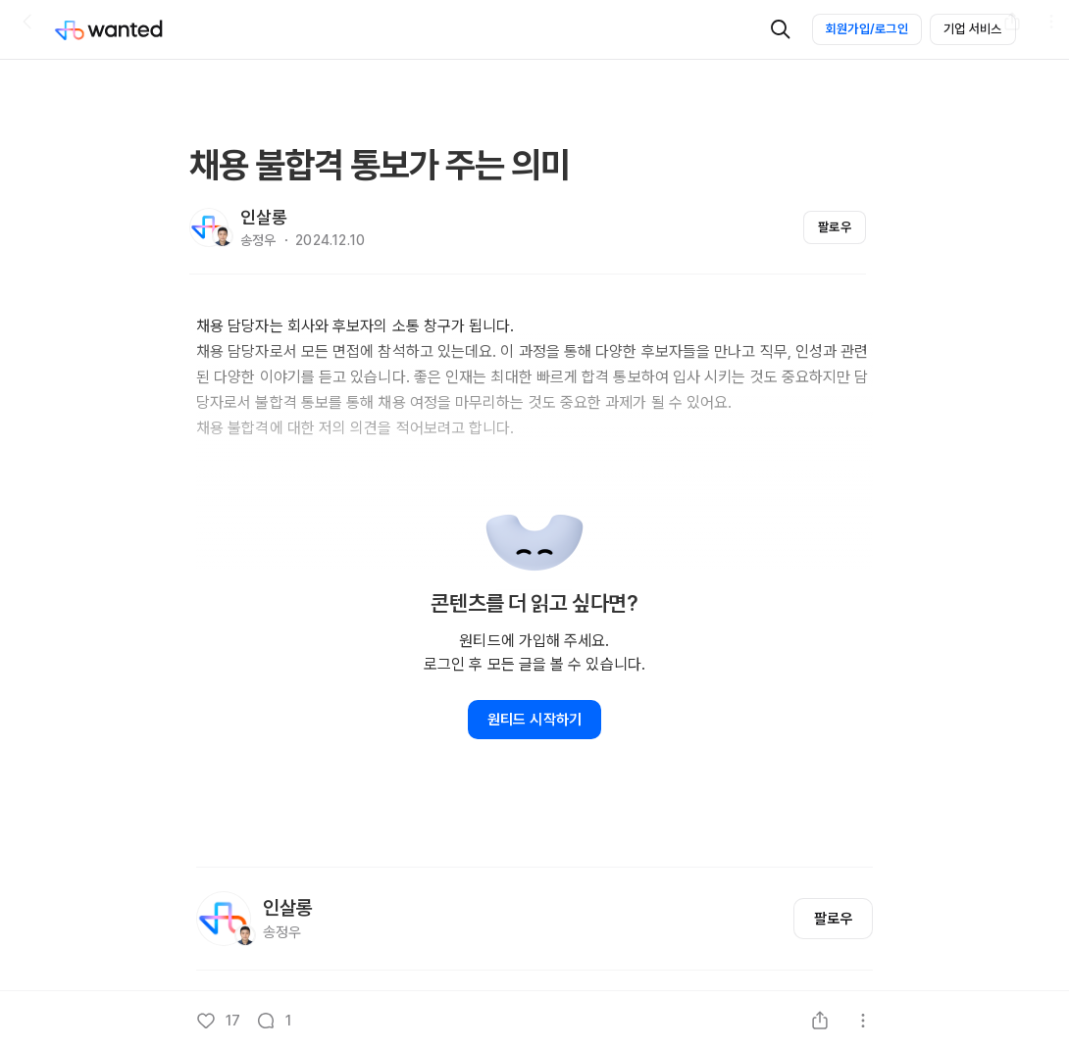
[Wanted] (128, 29)
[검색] (780, 29)
